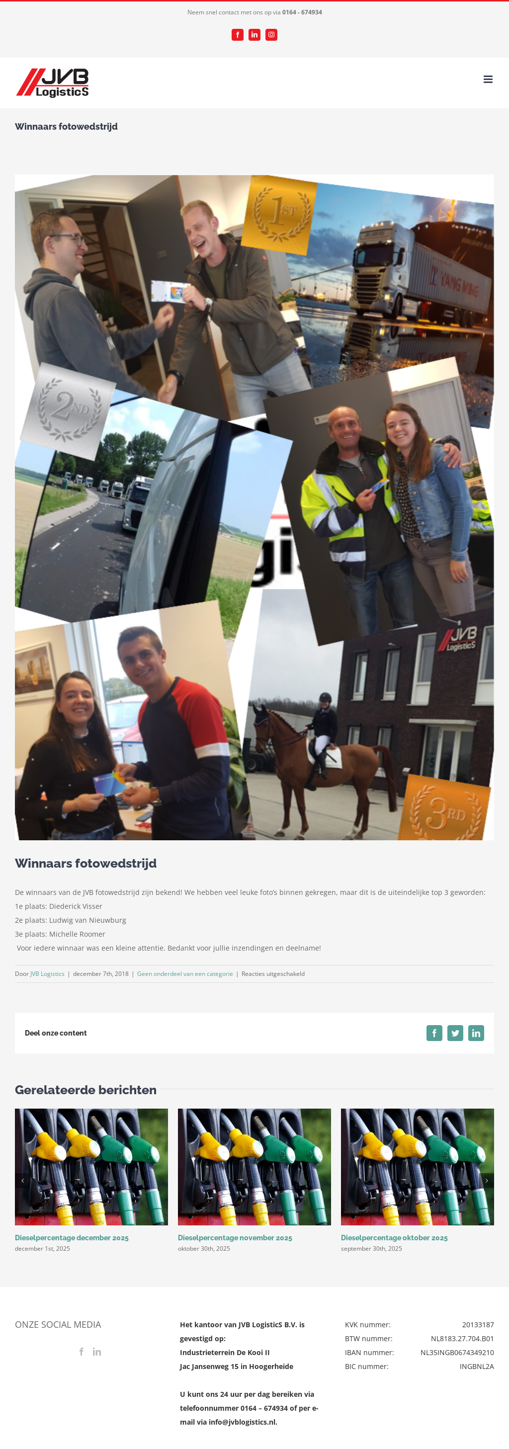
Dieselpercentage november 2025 (235, 1238)
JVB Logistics (47, 973)
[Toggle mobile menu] (489, 79)
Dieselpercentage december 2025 (72, 1238)
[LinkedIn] (97, 1352)
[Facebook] (81, 1352)
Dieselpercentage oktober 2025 (394, 1238)
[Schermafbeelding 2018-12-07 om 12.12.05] (254, 507)
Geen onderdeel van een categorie (185, 973)
